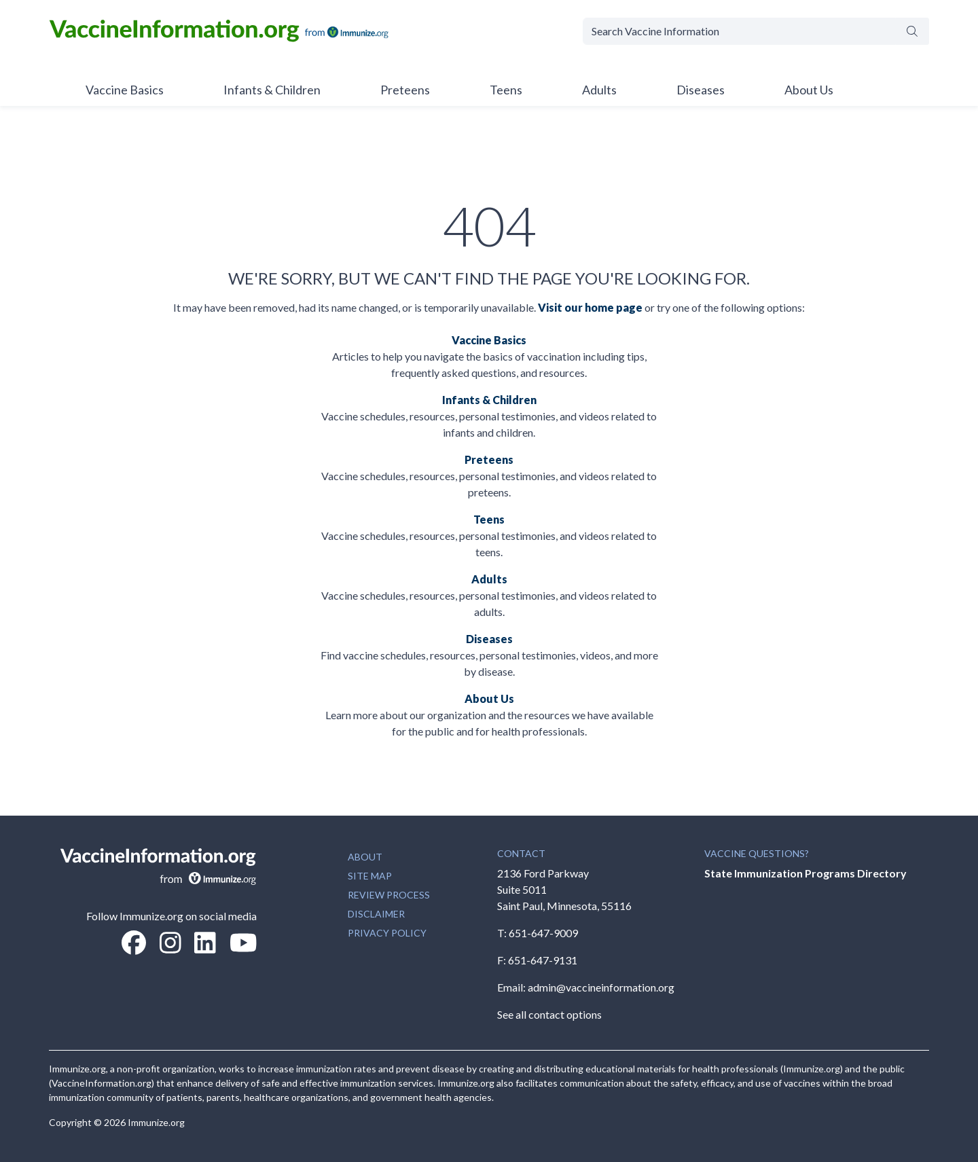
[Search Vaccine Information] (739, 31)
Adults (599, 89)
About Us (808, 89)
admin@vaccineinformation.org (601, 987)
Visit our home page (590, 307)
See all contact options (549, 1014)
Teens (506, 89)
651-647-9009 (543, 932)
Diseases (700, 89)
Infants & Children (272, 89)
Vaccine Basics (125, 89)
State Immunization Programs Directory (805, 873)
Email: (512, 987)
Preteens (405, 89)
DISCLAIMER (376, 914)
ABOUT (365, 857)
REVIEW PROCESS (389, 895)
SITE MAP (370, 876)
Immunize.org (156, 1122)
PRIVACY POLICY (387, 933)
